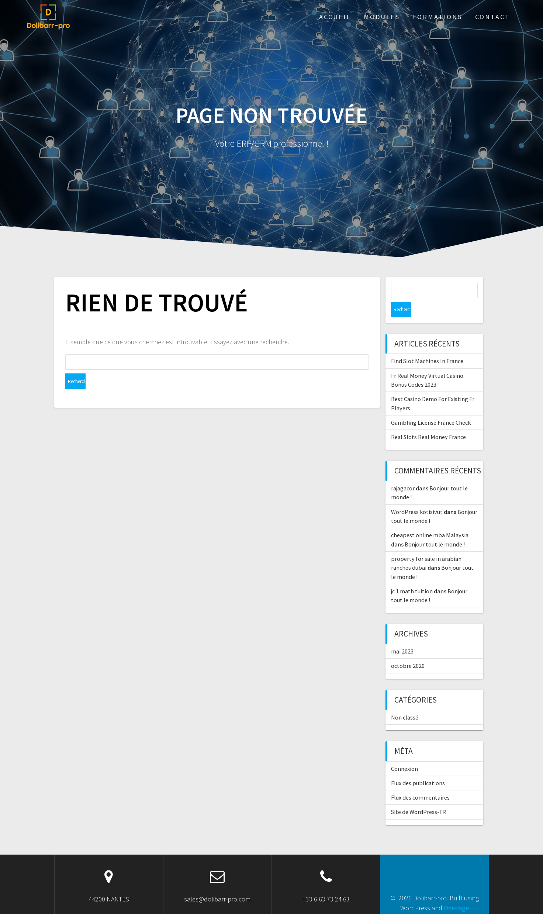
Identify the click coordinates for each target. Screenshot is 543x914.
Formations (437, 17)
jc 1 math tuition (412, 575)
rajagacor (403, 472)
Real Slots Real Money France (428, 421)
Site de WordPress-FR (418, 796)
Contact (492, 17)
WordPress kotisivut (417, 496)
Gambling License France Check (431, 407)
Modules (382, 17)
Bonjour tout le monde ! (435, 528)
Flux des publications (418, 767)
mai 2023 (402, 635)
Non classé (404, 702)
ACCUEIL (335, 17)
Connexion (404, 753)
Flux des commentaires (420, 782)
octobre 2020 (408, 650)
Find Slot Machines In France (427, 345)
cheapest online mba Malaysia (429, 519)
